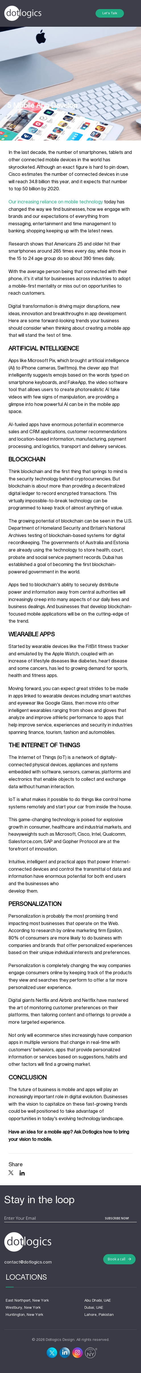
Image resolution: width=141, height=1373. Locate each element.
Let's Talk (109, 13)
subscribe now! (117, 1218)
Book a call (119, 1259)
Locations (26, 1278)
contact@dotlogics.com (28, 1262)
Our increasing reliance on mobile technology (56, 202)
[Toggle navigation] (130, 13)
